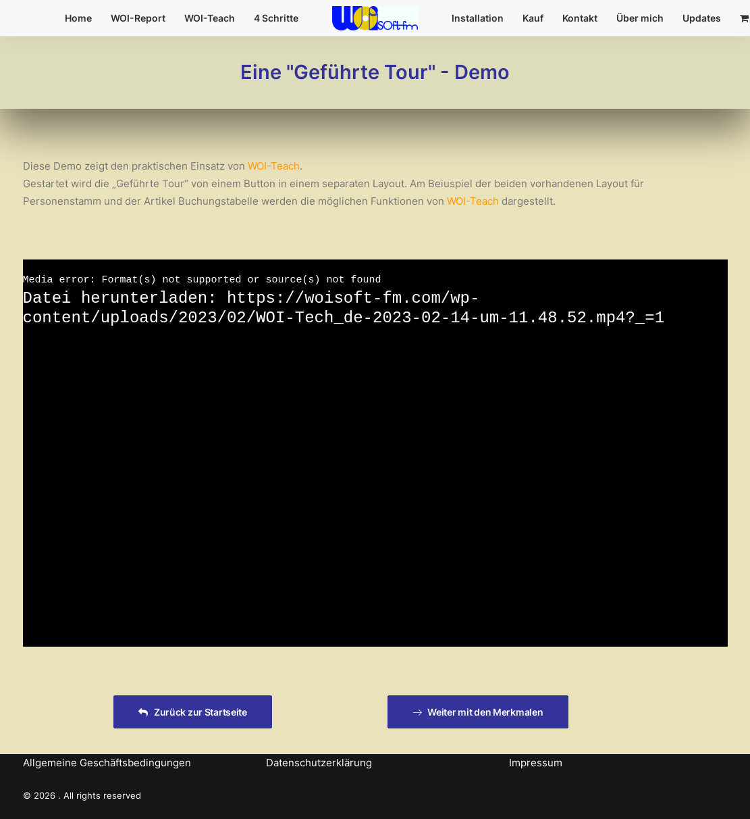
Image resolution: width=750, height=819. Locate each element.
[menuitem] (78, 18)
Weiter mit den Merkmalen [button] (477, 712)
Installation (478, 18)
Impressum (535, 762)
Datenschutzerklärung (319, 762)
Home (78, 18)
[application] (375, 453)
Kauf (533, 18)
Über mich (640, 18)
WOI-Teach (209, 18)
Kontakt (579, 18)
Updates (701, 18)
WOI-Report (138, 18)
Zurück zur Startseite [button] (192, 712)
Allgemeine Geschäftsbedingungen (107, 762)
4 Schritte (276, 18)
